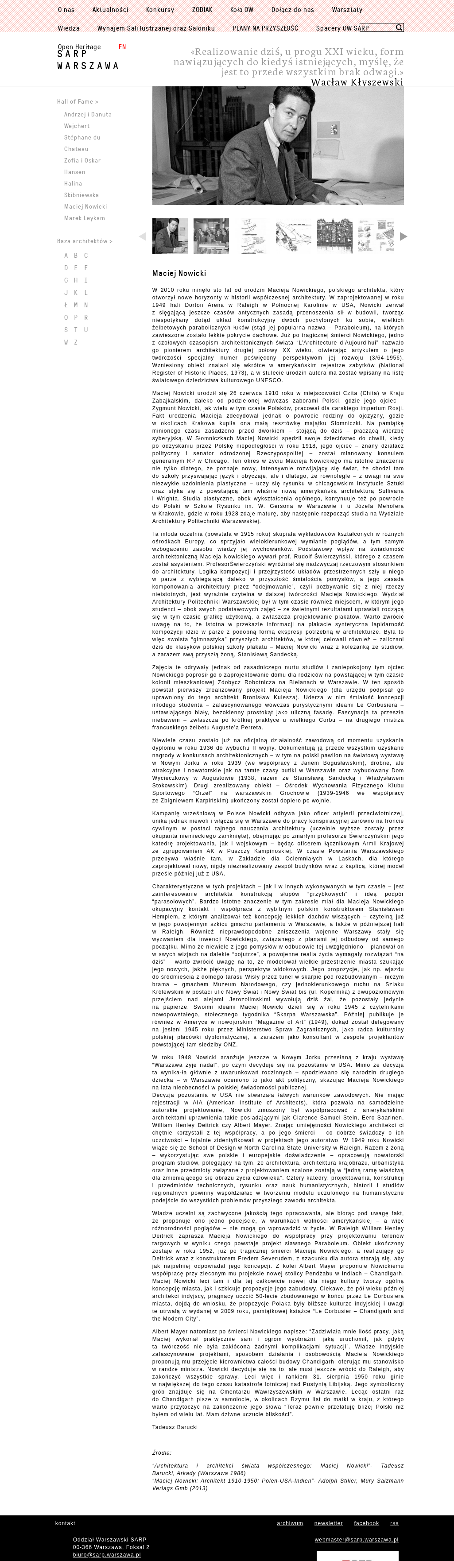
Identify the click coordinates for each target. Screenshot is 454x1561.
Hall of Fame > (78, 101)
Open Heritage (79, 46)
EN (122, 46)
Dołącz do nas (293, 9)
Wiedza (69, 27)
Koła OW (242, 9)
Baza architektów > (85, 240)
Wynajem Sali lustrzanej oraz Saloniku (156, 27)
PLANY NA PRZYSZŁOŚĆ (266, 27)
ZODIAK (202, 9)
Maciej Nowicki (179, 335)
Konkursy (160, 9)
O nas (66, 9)
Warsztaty (347, 9)
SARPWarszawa (89, 59)
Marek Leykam (84, 217)
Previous (143, 300)
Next (403, 300)
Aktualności (110, 9)
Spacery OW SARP (342, 27)
